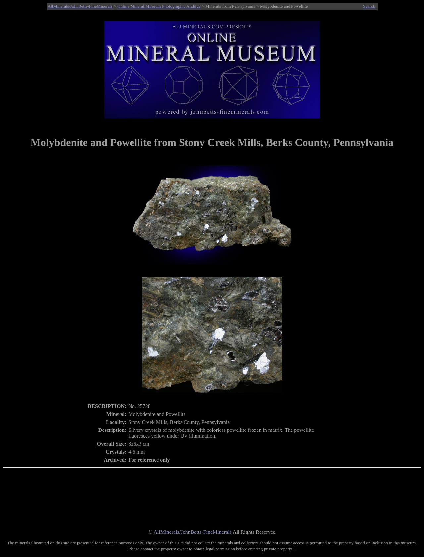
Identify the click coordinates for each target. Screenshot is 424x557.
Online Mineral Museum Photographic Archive (159, 6)
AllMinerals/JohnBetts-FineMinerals (80, 6)
